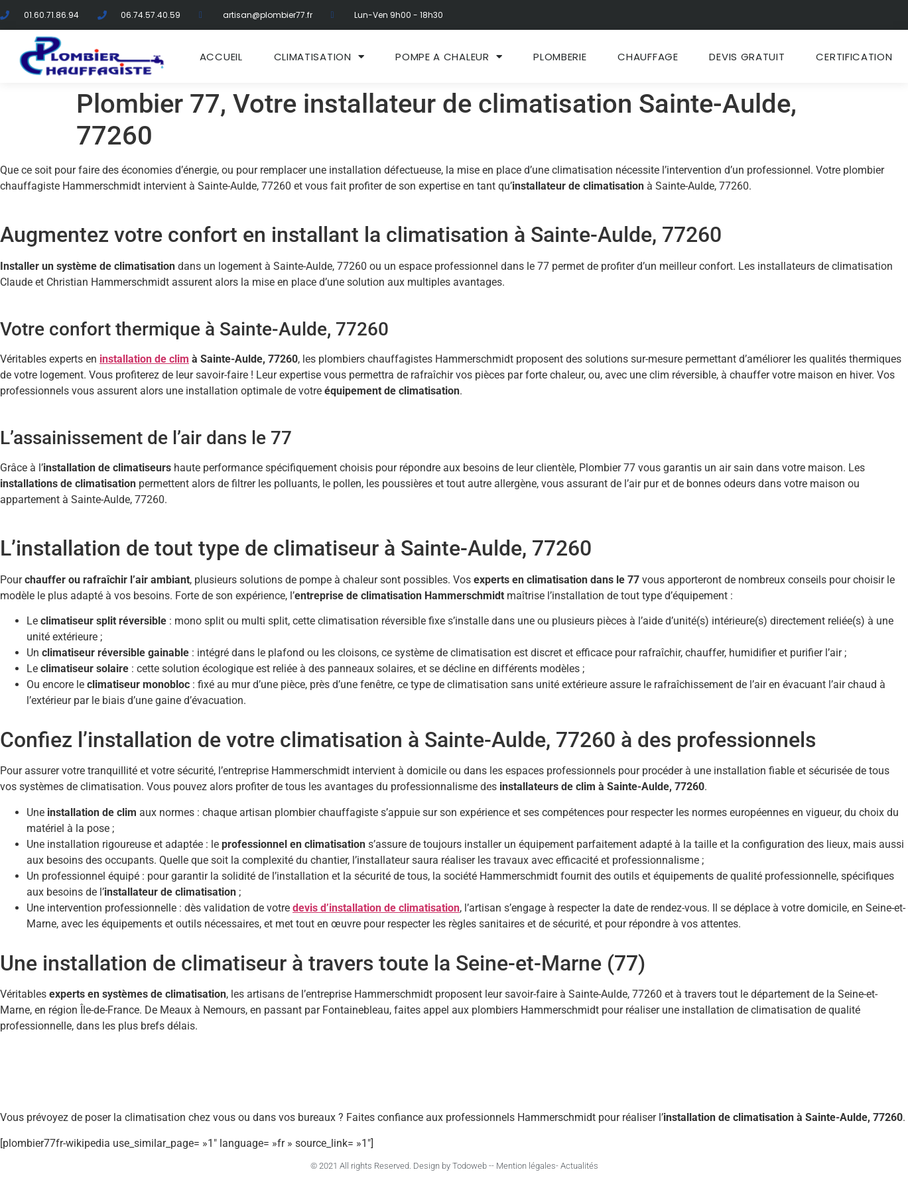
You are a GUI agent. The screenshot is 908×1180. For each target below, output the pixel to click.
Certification (854, 57)
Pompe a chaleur (448, 56)
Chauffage (647, 57)
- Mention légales (523, 1166)
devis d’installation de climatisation (376, 908)
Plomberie (559, 57)
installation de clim (144, 359)
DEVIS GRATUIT (747, 57)
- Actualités (577, 1166)
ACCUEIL (221, 57)
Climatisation (319, 56)
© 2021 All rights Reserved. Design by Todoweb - (400, 1166)
